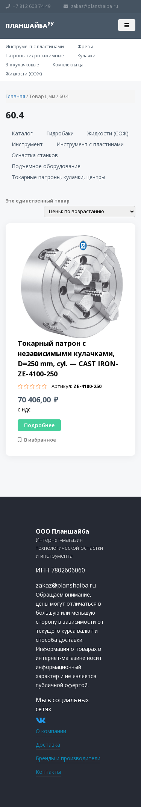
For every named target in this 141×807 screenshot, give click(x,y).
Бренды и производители (68, 758)
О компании (51, 731)
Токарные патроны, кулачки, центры (58, 177)
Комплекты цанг (70, 64)
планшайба (29, 25)
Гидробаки (60, 133)
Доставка (48, 744)
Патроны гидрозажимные (35, 55)
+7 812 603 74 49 (28, 6)
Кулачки (86, 55)
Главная (15, 96)
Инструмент (27, 144)
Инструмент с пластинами (35, 46)
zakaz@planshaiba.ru (91, 6)
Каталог (22, 133)
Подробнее (39, 425)
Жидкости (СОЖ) (24, 74)
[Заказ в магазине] (89, 211)
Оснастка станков (35, 155)
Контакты (48, 771)
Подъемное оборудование (46, 166)
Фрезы (85, 46)
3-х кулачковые (22, 64)
